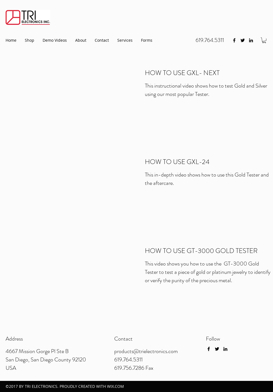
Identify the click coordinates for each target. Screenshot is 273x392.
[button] (264, 40)
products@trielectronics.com (146, 351)
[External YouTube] (68, 99)
